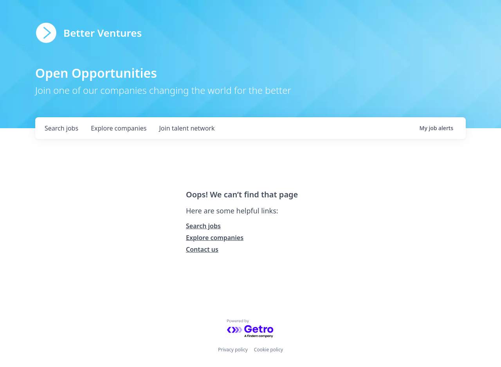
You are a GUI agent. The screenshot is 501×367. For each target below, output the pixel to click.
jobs (61, 128)
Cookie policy (268, 349)
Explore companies (214, 237)
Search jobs (203, 226)
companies (118, 128)
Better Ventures (102, 33)
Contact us (202, 249)
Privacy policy (233, 349)
